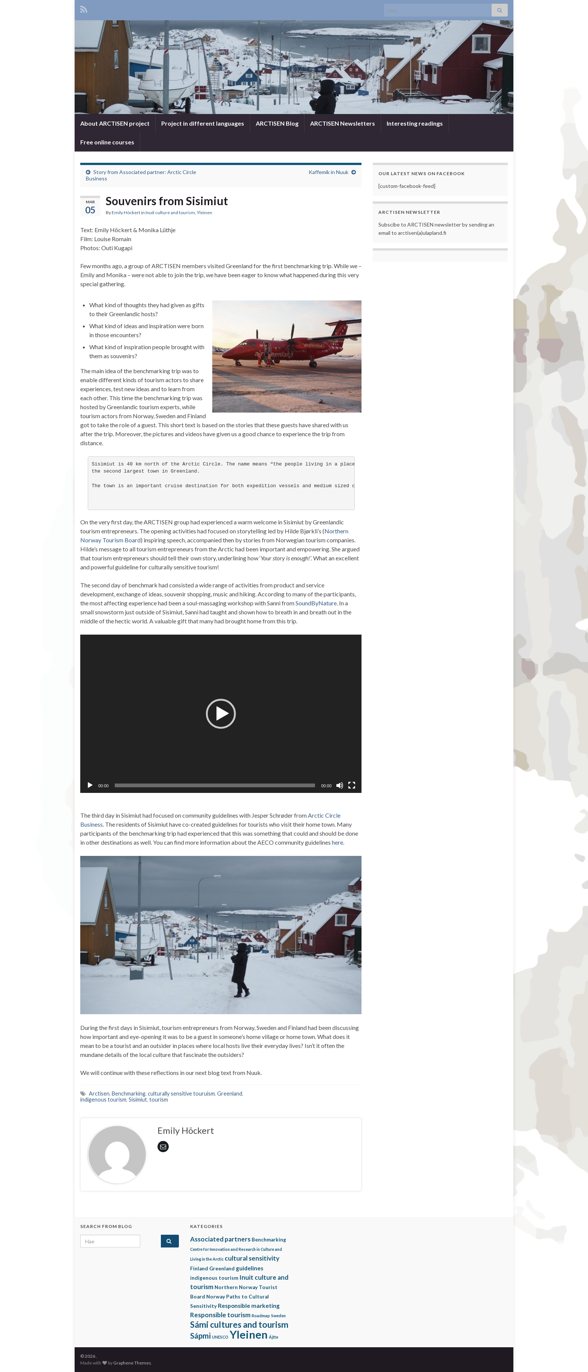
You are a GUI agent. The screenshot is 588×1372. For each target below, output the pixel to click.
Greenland (229, 1093)
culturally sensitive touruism (181, 1093)
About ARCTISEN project (115, 123)
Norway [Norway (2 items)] (215, 1297)
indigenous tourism (103, 1099)
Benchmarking (129, 1093)
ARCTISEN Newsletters (342, 123)
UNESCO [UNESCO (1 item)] (220, 1336)
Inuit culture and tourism (170, 212)
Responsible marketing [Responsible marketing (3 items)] (249, 1305)
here (337, 842)
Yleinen (204, 212)
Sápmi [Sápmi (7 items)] (200, 1335)
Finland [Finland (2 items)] (199, 1268)
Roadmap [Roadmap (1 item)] (261, 1315)
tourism (158, 1099)
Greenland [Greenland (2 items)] (222, 1268)
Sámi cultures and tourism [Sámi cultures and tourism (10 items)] (239, 1324)
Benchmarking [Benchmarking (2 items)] (269, 1240)
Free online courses (107, 142)
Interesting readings (415, 123)
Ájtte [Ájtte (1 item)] (273, 1336)
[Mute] (340, 785)
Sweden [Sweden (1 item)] (278, 1315)
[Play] (90, 785)
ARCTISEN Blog (277, 123)
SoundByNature (316, 602)
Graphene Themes (132, 1363)
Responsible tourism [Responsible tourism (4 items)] (220, 1315)
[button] (221, 714)
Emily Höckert (126, 212)
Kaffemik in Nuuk (328, 172)
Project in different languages (202, 123)
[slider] (215, 785)
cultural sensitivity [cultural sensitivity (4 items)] (252, 1258)
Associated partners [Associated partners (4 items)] (220, 1239)
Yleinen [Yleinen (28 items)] (249, 1334)
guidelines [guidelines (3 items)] (249, 1268)
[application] (221, 714)
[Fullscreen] (352, 785)
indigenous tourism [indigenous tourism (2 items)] (214, 1278)
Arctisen (99, 1093)
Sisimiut (138, 1099)
